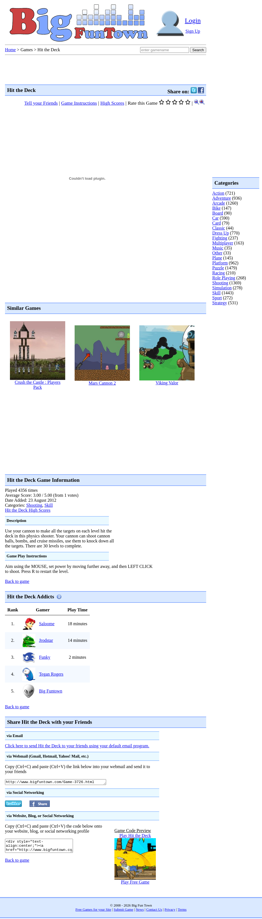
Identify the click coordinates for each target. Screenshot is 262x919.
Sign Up (192, 31)
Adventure (221, 198)
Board (217, 213)
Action (218, 193)
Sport (217, 297)
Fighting (219, 238)
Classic (218, 228)
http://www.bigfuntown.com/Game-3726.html (62, 782)
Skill (48, 505)
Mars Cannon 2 (102, 383)
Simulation (222, 287)
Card (216, 223)
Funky (44, 657)
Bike (216, 208)
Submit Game (123, 910)
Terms (182, 910)
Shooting (34, 505)
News (140, 910)
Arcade (218, 203)
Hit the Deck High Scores (27, 510)
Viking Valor (167, 382)
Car (215, 218)
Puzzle (218, 268)
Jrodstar (46, 640)
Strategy (219, 302)
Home (10, 49)
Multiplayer (222, 243)
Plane (217, 258)
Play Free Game (135, 883)
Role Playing (223, 278)
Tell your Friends (41, 103)
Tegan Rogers (51, 674)
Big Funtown (50, 691)
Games (26, 49)
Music (217, 248)
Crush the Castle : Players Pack (37, 385)
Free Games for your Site (93, 910)
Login (193, 20)
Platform (220, 263)
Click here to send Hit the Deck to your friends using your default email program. (77, 745)
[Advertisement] (69, 431)
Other (217, 253)
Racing (218, 273)
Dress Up (220, 233)
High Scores (112, 103)
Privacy (169, 910)
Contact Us (154, 910)
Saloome (46, 623)
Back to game (17, 581)
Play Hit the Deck (135, 836)
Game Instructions (79, 103)
